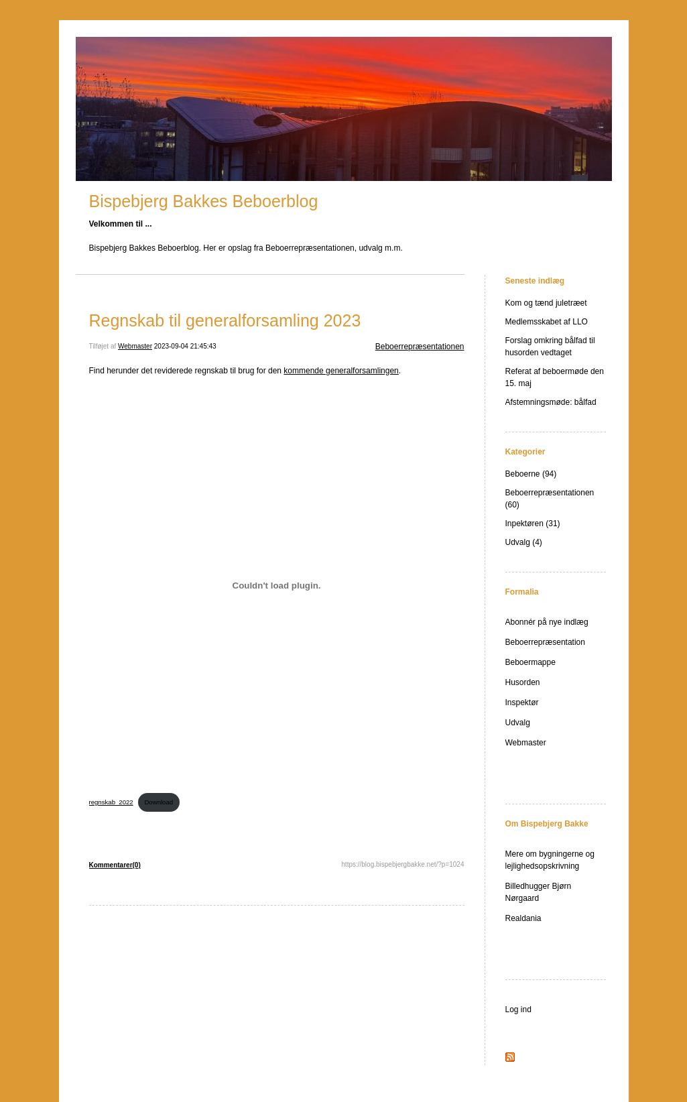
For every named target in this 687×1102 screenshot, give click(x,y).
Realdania (523, 918)
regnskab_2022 (111, 802)
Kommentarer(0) (115, 865)
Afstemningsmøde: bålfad (551, 402)
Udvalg (517, 542)
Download (158, 802)
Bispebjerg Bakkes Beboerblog (203, 201)
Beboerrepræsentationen (419, 346)
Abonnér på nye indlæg (546, 622)
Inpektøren (524, 523)
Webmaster (135, 346)
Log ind (518, 1009)
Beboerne (522, 474)
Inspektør (522, 702)
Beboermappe (530, 662)
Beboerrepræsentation (545, 642)
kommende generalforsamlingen (341, 370)
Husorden (522, 682)
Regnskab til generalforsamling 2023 (225, 320)
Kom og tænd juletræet (546, 303)
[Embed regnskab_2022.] (276, 586)
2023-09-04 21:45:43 (185, 346)
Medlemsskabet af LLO (546, 321)
